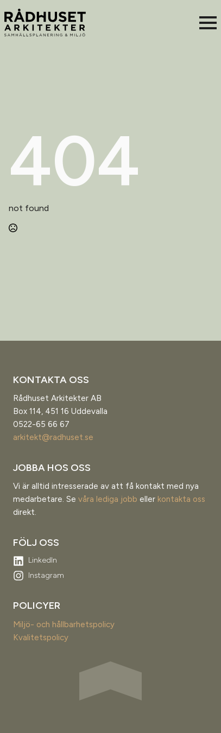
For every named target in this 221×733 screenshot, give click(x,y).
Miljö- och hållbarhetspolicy (64, 624)
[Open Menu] (208, 22)
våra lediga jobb (107, 499)
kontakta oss (181, 499)
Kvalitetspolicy (40, 637)
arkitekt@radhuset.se (53, 437)
